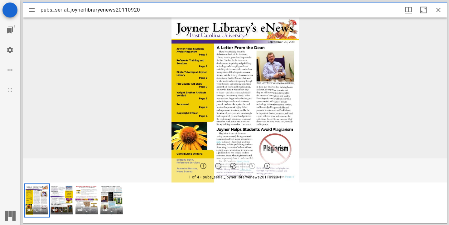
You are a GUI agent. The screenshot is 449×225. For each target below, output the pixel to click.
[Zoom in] (203, 165)
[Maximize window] (423, 10)
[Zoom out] (218, 165)
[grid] (235, 202)
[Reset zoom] (233, 165)
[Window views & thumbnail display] (408, 10)
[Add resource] (9, 10)
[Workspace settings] (9, 50)
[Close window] (438, 10)
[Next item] (267, 165)
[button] (37, 200)
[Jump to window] (9, 30)
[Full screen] (9, 90)
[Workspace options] (9, 70)
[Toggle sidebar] (31, 10)
